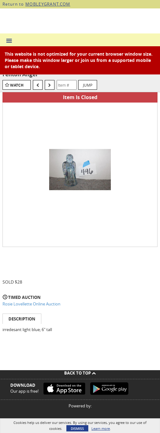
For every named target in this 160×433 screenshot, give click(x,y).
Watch (16, 85)
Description (21, 319)
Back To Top (80, 373)
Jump (87, 85)
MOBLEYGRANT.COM (47, 4)
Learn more (100, 428)
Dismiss (77, 428)
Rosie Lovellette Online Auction (31, 304)
